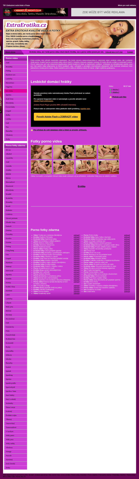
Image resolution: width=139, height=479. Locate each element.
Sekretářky (10, 351)
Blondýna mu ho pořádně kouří (107, 255)
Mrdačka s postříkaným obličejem (57, 253)
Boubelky (9, 198)
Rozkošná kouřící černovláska (57, 255)
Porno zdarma (92, 475)
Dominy (9, 230)
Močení (8, 311)
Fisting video (57, 249)
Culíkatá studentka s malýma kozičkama (107, 260)
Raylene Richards (57, 237)
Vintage (8, 451)
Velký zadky (10, 443)
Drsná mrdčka (57, 291)
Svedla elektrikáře (107, 284)
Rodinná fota (10, 339)
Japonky (9, 274)
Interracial (9, 270)
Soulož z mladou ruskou (57, 266)
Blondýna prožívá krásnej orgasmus (107, 268)
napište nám (85, 109)
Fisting (8, 71)
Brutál (8, 206)
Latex (8, 295)
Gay (7, 254)
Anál (7, 63)
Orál (7, 123)
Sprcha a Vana (11, 391)
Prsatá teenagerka (107, 270)
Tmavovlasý (10, 423)
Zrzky (8, 139)
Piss (7, 127)
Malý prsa (9, 307)
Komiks (9, 278)
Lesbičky (9, 79)
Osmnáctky (10, 327)
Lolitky (8, 119)
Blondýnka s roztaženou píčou (57, 276)
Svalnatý (9, 411)
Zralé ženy (9, 99)
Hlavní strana (10, 52)
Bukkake (9, 210)
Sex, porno (52, 475)
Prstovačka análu (107, 257)
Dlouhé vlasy (10, 222)
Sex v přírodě (57, 272)
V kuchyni (9, 431)
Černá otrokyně (107, 276)
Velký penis (10, 435)
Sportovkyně (10, 387)
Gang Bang (10, 250)
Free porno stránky (105, 475)
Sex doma (9, 91)
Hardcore (9, 262)
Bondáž (8, 194)
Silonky (8, 359)
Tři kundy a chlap (57, 286)
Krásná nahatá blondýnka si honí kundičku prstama (57, 283)
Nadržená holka (57, 239)
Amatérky (9, 158)
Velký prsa (9, 439)
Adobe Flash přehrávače (43, 101)
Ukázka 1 (115, 90)
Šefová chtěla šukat (57, 243)
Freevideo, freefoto (119, 475)
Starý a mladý (11, 399)
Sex (13, 476)
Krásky (8, 283)
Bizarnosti (9, 186)
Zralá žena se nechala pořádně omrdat (57, 258)
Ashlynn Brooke (57, 274)
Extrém (8, 242)
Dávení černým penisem (107, 243)
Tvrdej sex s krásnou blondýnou (57, 235)
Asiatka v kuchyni (57, 260)
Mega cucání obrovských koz (57, 270)
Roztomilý (9, 343)
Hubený (9, 266)
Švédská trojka (11, 415)
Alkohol (9, 154)
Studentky (9, 403)
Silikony (9, 355)
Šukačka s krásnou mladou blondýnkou (107, 286)
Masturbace (10, 83)
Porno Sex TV (21, 476)
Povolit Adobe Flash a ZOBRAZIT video (57, 117)
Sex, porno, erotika (63, 475)
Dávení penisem (11, 218)
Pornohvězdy (10, 335)
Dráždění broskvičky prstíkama (107, 249)
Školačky (9, 131)
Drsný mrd (107, 251)
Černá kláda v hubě (107, 272)
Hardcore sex (10, 75)
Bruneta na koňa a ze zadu (107, 264)
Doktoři (8, 226)
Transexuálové (11, 427)
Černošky (9, 234)
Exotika (8, 238)
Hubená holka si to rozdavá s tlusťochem (107, 274)
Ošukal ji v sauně (57, 257)
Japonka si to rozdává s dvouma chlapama (57, 280)
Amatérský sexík (57, 293)
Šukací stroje (10, 407)
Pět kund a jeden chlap (107, 278)
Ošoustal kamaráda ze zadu (107, 266)
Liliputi (8, 303)
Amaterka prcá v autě (57, 268)
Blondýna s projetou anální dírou (107, 245)
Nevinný (9, 315)
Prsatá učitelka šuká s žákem (107, 247)
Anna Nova (107, 282)
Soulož (8, 367)
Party (8, 331)
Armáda (9, 166)
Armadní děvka (107, 258)
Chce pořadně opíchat (57, 251)
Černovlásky (10, 107)
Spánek (8, 371)
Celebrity (9, 214)
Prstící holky (107, 235)
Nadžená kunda (57, 247)
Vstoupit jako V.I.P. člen (114, 52)
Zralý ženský (10, 463)
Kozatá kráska (57, 264)
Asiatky (8, 170)
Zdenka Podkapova (57, 290)
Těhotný (9, 419)
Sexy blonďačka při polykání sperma (107, 280)
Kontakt (130, 52)
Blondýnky (10, 103)
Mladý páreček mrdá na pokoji (57, 288)
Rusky (8, 347)
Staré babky (10, 395)
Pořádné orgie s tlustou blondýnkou (57, 262)
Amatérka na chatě (107, 290)
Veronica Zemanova (57, 245)
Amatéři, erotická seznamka (38, 475)
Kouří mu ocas (107, 253)
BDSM (8, 174)
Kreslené (9, 291)
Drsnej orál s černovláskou (57, 278)
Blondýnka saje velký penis (107, 239)
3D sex (8, 150)
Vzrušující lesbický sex (107, 241)
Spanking (9, 375)
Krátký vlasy (10, 287)
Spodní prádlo (11, 383)
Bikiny (8, 178)
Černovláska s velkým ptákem (57, 241)
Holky (8, 115)
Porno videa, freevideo (78, 475)
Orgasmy (9, 87)
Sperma (8, 95)
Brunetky (9, 67)
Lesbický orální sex (107, 262)
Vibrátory (9, 135)
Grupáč (8, 111)
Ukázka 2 (115, 92)
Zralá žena (107, 291)
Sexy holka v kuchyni (107, 237)
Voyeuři (9, 455)
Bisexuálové (10, 182)
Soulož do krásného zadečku (107, 288)
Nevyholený (10, 319)
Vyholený (9, 459)
